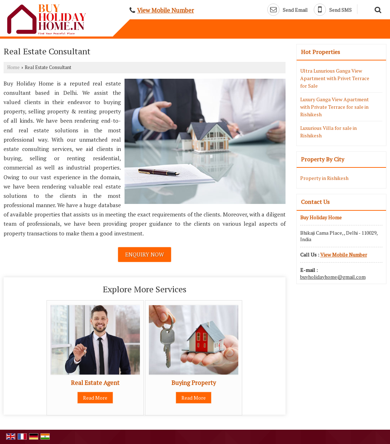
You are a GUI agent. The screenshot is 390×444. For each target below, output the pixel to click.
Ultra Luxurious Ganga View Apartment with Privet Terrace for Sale (334, 78)
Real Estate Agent (95, 383)
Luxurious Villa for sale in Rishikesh (328, 132)
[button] (165, 10)
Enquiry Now (144, 254)
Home (13, 67)
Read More (95, 397)
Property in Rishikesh (324, 178)
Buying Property (193, 383)
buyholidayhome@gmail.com (333, 276)
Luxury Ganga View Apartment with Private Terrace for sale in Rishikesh (334, 107)
